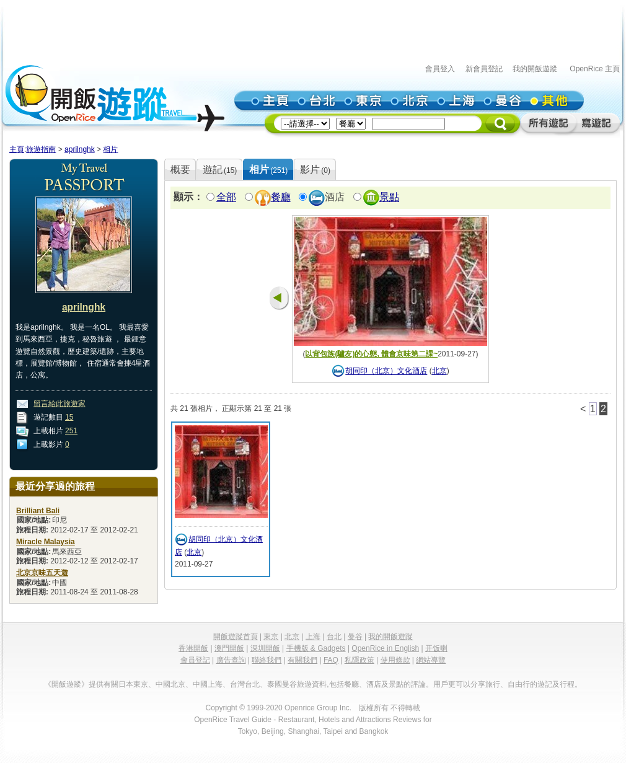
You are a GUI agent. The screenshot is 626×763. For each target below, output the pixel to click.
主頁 (16, 149)
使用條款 (395, 660)
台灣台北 (245, 684)
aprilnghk (79, 149)
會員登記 (195, 660)
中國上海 (208, 684)
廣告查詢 (231, 660)
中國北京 (170, 684)
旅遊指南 (41, 149)
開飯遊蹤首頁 (235, 636)
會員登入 (440, 68)
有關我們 (302, 660)
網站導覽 (431, 660)
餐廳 (281, 197)
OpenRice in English (385, 648)
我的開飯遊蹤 (535, 68)
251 (71, 430)
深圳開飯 (265, 648)
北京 (439, 371)
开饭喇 (436, 648)
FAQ (331, 660)
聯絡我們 (266, 660)
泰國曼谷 (282, 684)
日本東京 (133, 684)
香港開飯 (193, 648)
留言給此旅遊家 (59, 403)
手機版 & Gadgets (316, 648)
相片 (110, 149)
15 (69, 417)
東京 (270, 636)
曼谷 (355, 636)
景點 (389, 197)
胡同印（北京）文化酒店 (386, 371)
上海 (313, 636)
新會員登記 (484, 68)
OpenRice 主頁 (595, 68)
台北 (334, 636)
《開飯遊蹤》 (66, 684)
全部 (226, 197)
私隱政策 (359, 660)
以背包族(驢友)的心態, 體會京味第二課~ (371, 354)
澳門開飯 (229, 648)
